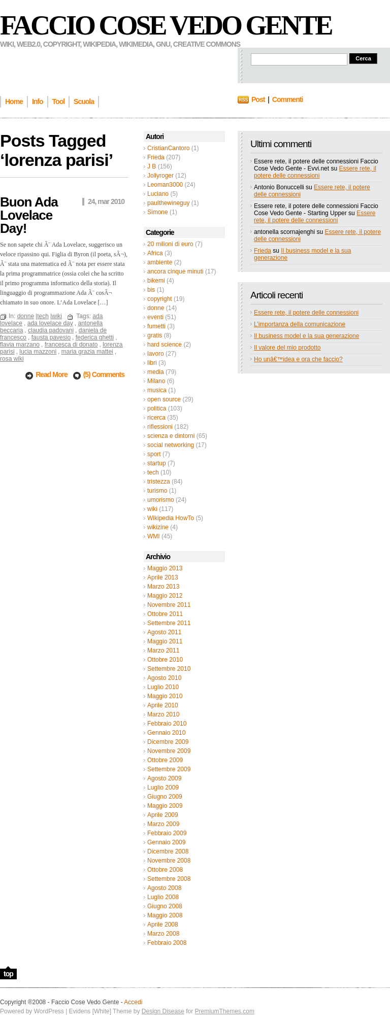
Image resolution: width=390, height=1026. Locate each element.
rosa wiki (12, 358)
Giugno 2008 (164, 906)
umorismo (160, 499)
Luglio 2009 (163, 787)
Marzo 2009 (163, 824)
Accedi (133, 1002)
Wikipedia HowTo (170, 518)
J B (151, 166)
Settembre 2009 (168, 769)
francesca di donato (71, 344)
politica (156, 408)
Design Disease (163, 1011)
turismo (157, 490)
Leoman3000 (165, 184)
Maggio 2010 (164, 696)
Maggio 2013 (164, 568)
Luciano (158, 193)
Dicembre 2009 (167, 741)
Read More (52, 374)
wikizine (158, 527)
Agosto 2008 (164, 888)
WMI (153, 536)
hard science (164, 344)
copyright (159, 298)
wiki (152, 508)
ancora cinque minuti (175, 271)
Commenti (287, 99)
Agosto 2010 (164, 677)
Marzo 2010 (163, 714)
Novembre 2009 (168, 751)
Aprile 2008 (162, 924)
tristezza (158, 481)
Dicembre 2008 (167, 851)
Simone (157, 212)
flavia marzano (20, 344)
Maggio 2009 (164, 805)
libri (152, 362)
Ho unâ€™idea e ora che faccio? (298, 359)
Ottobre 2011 (165, 614)
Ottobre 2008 (165, 869)
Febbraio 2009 (166, 833)
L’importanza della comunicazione (299, 324)
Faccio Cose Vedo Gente (166, 25)
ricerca (156, 417)
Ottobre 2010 (165, 659)
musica (157, 390)
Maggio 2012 (164, 595)
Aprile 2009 (162, 814)
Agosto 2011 (164, 632)
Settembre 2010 (168, 668)
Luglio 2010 (163, 687)
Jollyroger (160, 175)
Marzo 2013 (163, 586)
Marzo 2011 (163, 650)
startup (156, 463)
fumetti (156, 326)
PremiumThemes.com (224, 1011)
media (155, 371)
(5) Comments (103, 374)
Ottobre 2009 (165, 760)
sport (154, 454)
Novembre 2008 (168, 860)
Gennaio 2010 (166, 732)
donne (155, 308)
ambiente (159, 262)
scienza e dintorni (170, 435)
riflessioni (160, 426)
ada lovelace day (50, 323)
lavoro (155, 353)
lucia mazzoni (37, 351)
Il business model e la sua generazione (306, 335)
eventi (155, 317)
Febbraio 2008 (166, 942)
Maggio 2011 (164, 641)
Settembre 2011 (168, 623)
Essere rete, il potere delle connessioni (315, 172)
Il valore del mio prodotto (287, 347)
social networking (170, 445)
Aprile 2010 (162, 705)
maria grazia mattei (87, 351)
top (8, 974)
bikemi (156, 280)
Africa (155, 253)
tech (153, 472)
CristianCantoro (168, 148)
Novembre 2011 (168, 604)
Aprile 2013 (162, 577)
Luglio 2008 (163, 897)
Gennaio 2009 (166, 842)
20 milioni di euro (170, 244)
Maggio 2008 (164, 915)
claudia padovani (51, 330)
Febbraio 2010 (166, 723)
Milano (156, 381)
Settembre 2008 (168, 878)
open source (164, 399)
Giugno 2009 (164, 796)
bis (151, 289)
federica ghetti (95, 337)
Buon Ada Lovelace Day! (29, 215)
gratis (154, 335)
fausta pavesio (51, 337)
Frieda (156, 157)
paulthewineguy (168, 203)
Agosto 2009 (164, 778)
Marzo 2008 (163, 933)
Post (258, 99)
